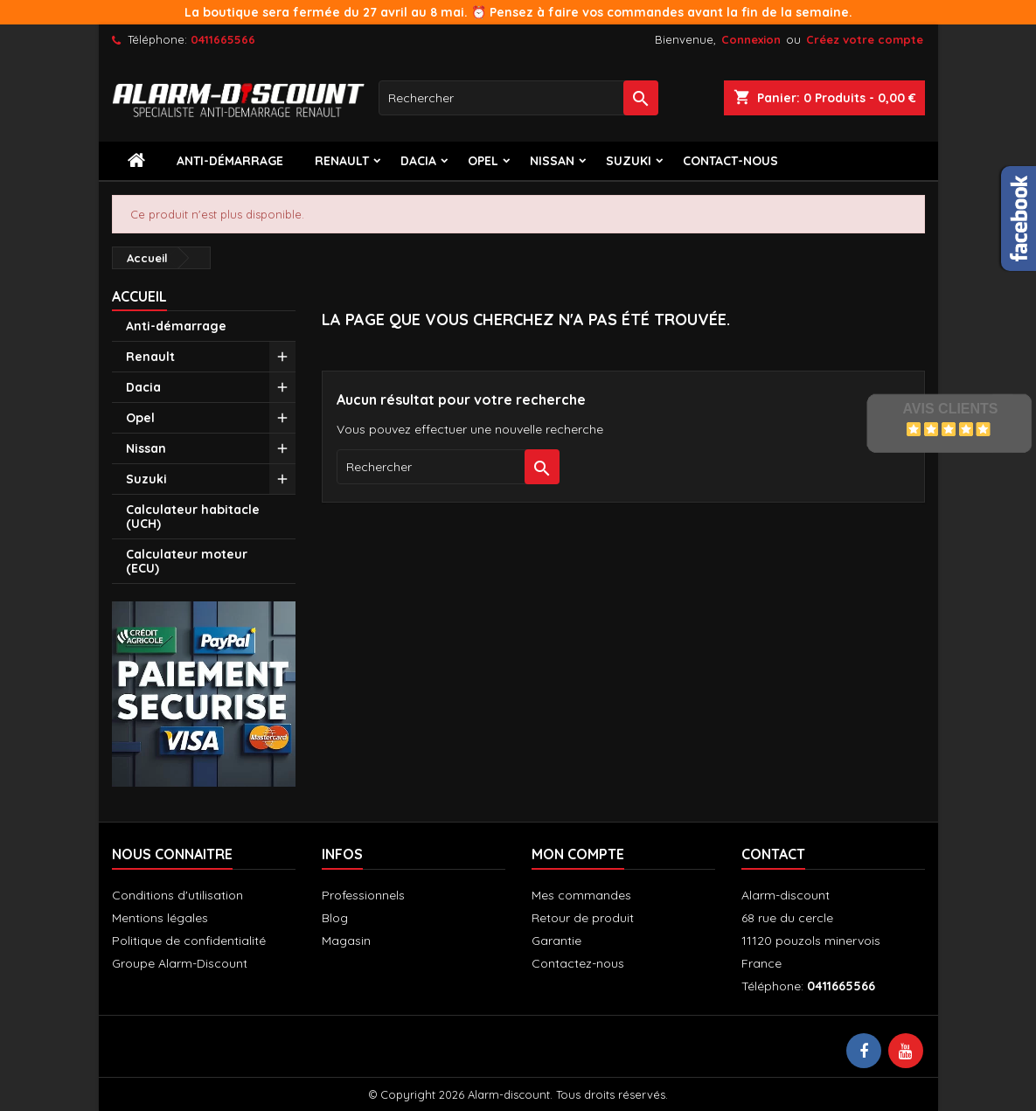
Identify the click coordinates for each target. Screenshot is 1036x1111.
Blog (335, 918)
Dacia (418, 161)
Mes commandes (581, 895)
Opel (483, 161)
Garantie (556, 940)
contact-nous (730, 161)
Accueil (139, 296)
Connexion (751, 39)
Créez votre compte (864, 39)
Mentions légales (160, 918)
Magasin (346, 940)
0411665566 (223, 39)
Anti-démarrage (230, 161)
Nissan (552, 161)
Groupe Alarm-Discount (179, 963)
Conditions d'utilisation (177, 895)
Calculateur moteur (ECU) (186, 561)
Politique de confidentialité (189, 940)
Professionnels (363, 895)
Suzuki (628, 161)
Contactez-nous (578, 963)
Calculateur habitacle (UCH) (193, 516)
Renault (342, 161)
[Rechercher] (518, 97)
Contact (773, 854)
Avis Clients (950, 408)
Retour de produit (583, 918)
